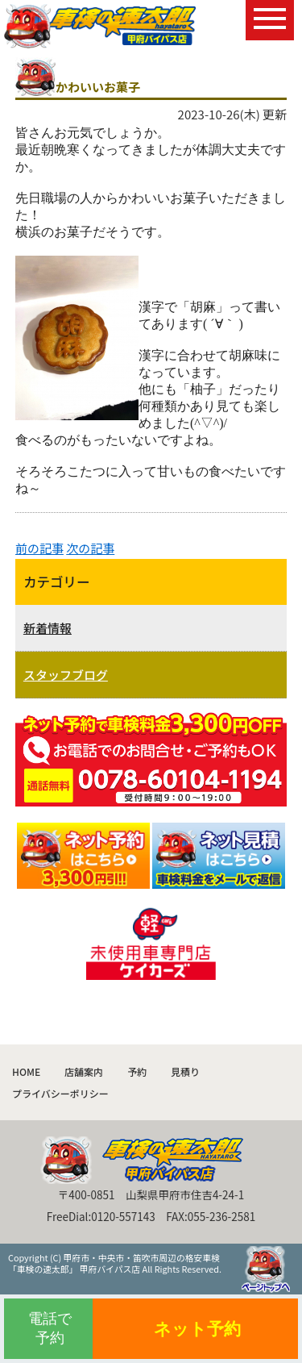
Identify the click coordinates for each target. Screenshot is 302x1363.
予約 (137, 1071)
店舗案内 (83, 1071)
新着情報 (47, 627)
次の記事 (90, 548)
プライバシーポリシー (60, 1093)
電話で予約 (50, 1328)
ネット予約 (197, 1328)
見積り (185, 1071)
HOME (26, 1071)
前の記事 (39, 548)
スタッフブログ (65, 674)
